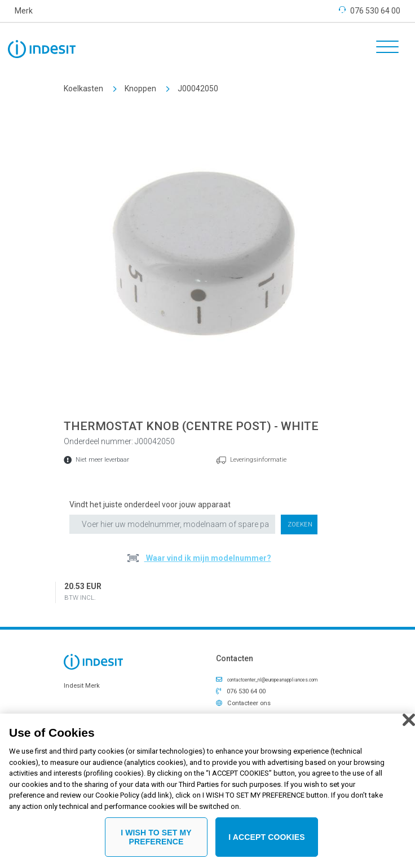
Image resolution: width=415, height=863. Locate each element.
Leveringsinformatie (258, 459)
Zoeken (300, 524)
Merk (24, 10)
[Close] (409, 724)
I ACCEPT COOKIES (266, 841)
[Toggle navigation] (383, 48)
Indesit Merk (82, 685)
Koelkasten (83, 88)
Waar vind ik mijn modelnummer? (207, 558)
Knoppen (140, 88)
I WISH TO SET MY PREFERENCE (156, 841)
